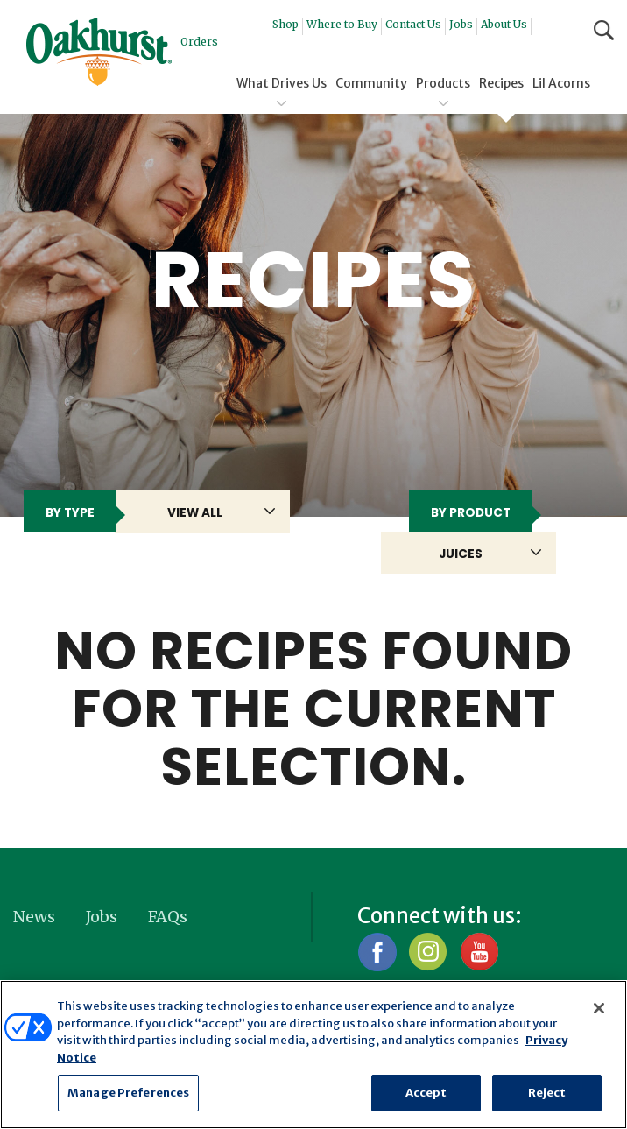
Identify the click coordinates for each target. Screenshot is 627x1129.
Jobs (461, 24)
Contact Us (413, 24)
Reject (547, 1092)
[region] (313, 1054)
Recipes (501, 83)
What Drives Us (281, 83)
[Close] (599, 1008)
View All (194, 513)
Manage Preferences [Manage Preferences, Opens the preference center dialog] (128, 1092)
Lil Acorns (561, 83)
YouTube (478, 951)
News (34, 917)
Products (443, 83)
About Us (504, 24)
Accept (426, 1092)
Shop (285, 24)
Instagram (427, 951)
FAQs (167, 917)
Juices (461, 554)
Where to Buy (341, 24)
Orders (199, 41)
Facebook (377, 951)
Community (371, 83)
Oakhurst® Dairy (99, 52)
